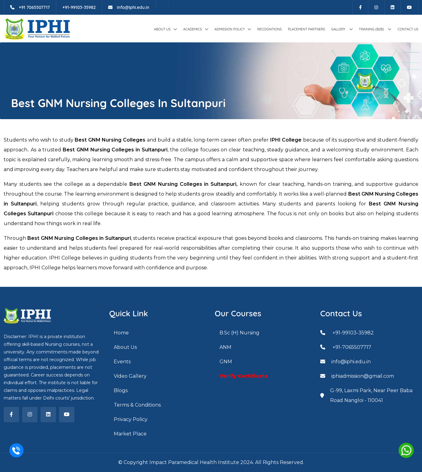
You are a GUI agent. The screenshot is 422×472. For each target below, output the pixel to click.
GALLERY (338, 29)
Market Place (130, 434)
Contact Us (407, 29)
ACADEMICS (192, 29)
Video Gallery (130, 376)
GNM (225, 362)
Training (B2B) (372, 29)
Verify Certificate (243, 376)
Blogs (121, 390)
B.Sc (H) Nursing (239, 333)
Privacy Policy (131, 419)
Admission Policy (230, 29)
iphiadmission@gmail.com (357, 376)
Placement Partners (306, 29)
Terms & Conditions (137, 405)
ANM (225, 347)
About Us (162, 29)
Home (121, 333)
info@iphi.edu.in (128, 7)
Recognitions (269, 29)
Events (122, 362)
